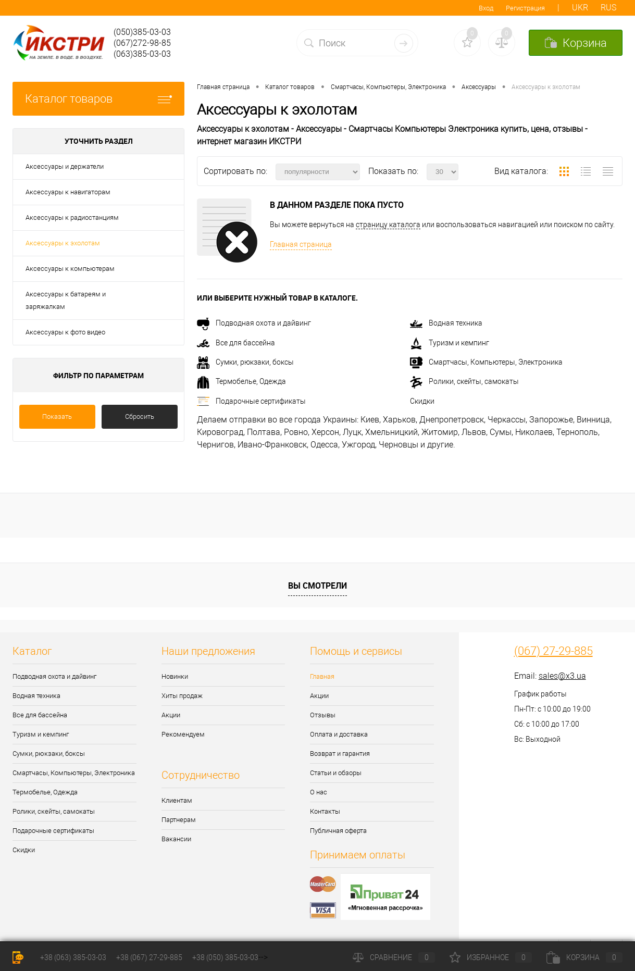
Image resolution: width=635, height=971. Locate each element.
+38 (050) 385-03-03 (225, 957)
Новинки (174, 676)
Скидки (422, 401)
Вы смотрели (317, 585)
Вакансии (176, 839)
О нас (318, 792)
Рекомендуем (183, 734)
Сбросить (139, 416)
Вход (486, 8)
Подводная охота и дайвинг (254, 323)
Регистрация (525, 8)
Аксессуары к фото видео (65, 332)
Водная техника (446, 323)
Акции (170, 715)
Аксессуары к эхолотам (63, 243)
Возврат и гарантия (340, 753)
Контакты (325, 811)
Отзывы (322, 715)
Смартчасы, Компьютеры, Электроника (486, 362)
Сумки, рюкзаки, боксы (245, 362)
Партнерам (178, 820)
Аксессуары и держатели (65, 166)
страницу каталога (388, 224)
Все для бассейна (236, 343)
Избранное (491, 957)
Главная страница (301, 244)
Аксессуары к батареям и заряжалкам (66, 300)
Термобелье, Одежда (241, 381)
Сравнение (394, 957)
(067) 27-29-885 (553, 651)
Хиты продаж (182, 696)
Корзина (584, 957)
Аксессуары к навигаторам (68, 192)
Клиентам (176, 800)
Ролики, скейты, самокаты (464, 381)
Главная (322, 676)
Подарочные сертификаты (251, 401)
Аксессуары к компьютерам (70, 268)
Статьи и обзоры (336, 773)
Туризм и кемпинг (449, 343)
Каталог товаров (98, 99)
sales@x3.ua (562, 676)
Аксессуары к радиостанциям (72, 217)
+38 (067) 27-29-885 (149, 957)
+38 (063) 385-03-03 (73, 957)
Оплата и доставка (339, 734)
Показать (57, 416)
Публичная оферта (338, 831)
